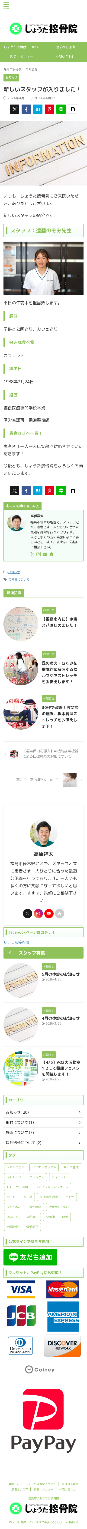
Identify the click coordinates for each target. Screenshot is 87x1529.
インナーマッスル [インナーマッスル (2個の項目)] (44, 1167)
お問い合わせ (65, 56)
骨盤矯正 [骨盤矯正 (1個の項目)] (32, 1227)
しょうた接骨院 (16, 942)
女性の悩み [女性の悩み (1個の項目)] (14, 1207)
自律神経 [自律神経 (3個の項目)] (13, 1227)
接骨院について (18, 579)
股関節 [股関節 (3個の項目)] (50, 1217)
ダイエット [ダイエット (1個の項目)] (59, 1177)
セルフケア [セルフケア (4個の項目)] (36, 1177)
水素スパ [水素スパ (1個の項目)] (13, 1217)
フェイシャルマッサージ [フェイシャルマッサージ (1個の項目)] (51, 1187)
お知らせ (14, 572)
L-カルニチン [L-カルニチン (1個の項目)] (16, 1167)
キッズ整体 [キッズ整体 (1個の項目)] (71, 1167)
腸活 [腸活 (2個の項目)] (65, 1217)
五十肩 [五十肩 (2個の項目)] (27, 1197)
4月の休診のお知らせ (61, 1018)
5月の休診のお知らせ (61, 974)
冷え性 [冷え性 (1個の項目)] (69, 1197)
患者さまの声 (19, 1489)
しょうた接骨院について (21, 47)
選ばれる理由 (65, 47)
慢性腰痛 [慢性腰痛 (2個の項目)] (35, 1207)
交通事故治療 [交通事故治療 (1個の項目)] (49, 1197)
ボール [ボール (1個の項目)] (11, 1197)
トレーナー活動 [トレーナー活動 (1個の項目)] (17, 1187)
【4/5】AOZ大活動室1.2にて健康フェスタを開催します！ (61, 1068)
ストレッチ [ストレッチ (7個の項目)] (14, 1177)
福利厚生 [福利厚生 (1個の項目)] (32, 1217)
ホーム (14, 1484)
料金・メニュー (21, 56)
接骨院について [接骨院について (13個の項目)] (59, 1207)
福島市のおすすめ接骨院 (43, 1498)
